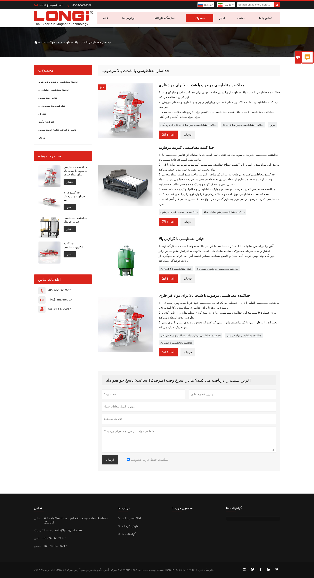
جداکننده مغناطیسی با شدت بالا (176, 343)
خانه (105, 18)
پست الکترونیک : (44, 530)
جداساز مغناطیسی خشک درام (53, 90)
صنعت (241, 18)
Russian (208, 5)
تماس (38, 508)
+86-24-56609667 (81, 5)
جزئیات (188, 135)
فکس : (38, 546)
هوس (272, 125)
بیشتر (70, 182)
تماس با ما (265, 18)
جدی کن (42, 114)
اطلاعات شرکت (131, 518)
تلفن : (37, 538)
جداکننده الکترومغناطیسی (73, 245)
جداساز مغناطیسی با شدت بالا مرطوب (58, 82)
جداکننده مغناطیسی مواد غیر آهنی (244, 335)
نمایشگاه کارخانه (165, 18)
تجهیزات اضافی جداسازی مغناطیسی (57, 130)
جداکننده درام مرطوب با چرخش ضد (75, 196)
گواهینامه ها (129, 534)
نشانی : (38, 518)
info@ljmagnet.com (51, 5)
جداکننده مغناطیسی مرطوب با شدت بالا (243, 125)
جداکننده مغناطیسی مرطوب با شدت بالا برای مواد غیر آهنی (190, 335)
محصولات (200, 18)
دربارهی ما (128, 18)
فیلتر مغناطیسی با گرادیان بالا (175, 269)
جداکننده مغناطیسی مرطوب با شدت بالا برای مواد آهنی (188, 125)
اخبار (222, 18)
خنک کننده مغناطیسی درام (52, 106)
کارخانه (42, 138)
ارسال (110, 460)
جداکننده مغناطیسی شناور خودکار (75, 220)
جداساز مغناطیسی (48, 98)
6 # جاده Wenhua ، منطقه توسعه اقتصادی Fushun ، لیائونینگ (77, 521)
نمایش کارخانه (130, 526)
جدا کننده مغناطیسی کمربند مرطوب (179, 212)
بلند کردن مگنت (46, 122)
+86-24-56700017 (59, 309)
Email (168, 134)
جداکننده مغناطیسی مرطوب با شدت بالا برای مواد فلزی (75, 171)
